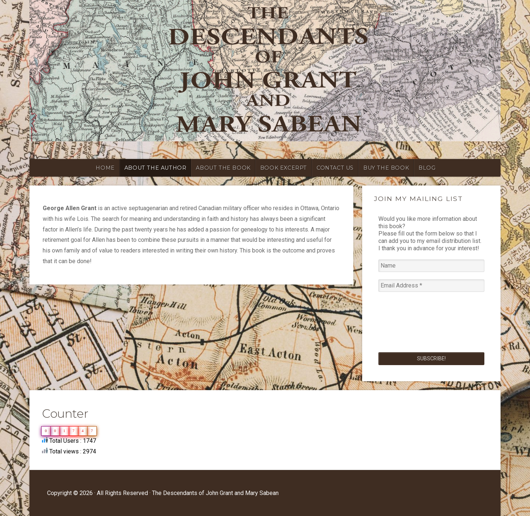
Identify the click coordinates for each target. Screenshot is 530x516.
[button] (41, 71)
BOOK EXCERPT (283, 168)
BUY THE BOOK (386, 168)
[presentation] (408, 325)
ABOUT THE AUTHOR (155, 168)
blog (426, 168)
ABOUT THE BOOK (223, 168)
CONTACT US (335, 168)
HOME (105, 168)
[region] (265, 70)
